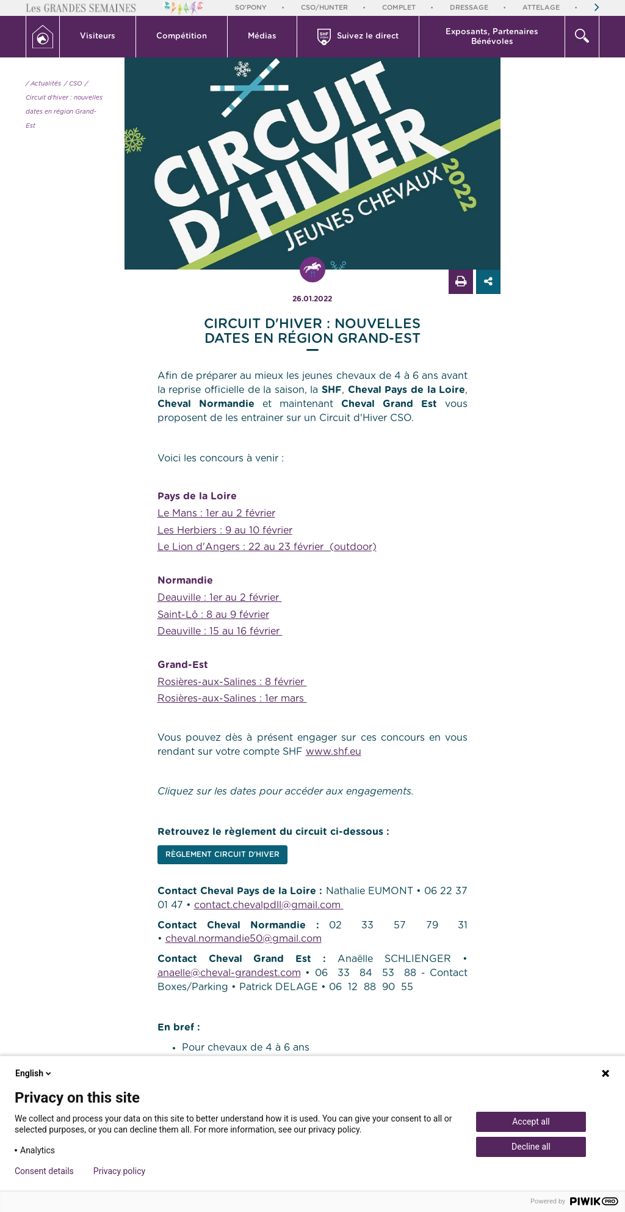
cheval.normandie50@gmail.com (243, 939)
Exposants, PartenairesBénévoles (492, 37)
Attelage (541, 7)
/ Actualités (43, 84)
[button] (98, 36)
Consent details (44, 1171)
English (34, 1073)
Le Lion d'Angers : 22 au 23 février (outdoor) (267, 547)
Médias (262, 36)
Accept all (531, 1121)
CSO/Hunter (324, 7)
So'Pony (251, 7)
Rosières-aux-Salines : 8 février (232, 682)
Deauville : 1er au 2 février (219, 598)
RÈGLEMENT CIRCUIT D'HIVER (222, 854)
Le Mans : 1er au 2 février (216, 513)
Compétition (181, 36)
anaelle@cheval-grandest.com (229, 973)
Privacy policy (119, 1171)
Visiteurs (97, 36)
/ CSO (73, 84)
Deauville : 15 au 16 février (220, 631)
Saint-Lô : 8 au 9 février (213, 615)
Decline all (531, 1146)
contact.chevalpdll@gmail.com (269, 905)
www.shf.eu (333, 752)
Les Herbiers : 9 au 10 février (224, 530)
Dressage (469, 7)
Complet (399, 7)
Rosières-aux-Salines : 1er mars (232, 698)
